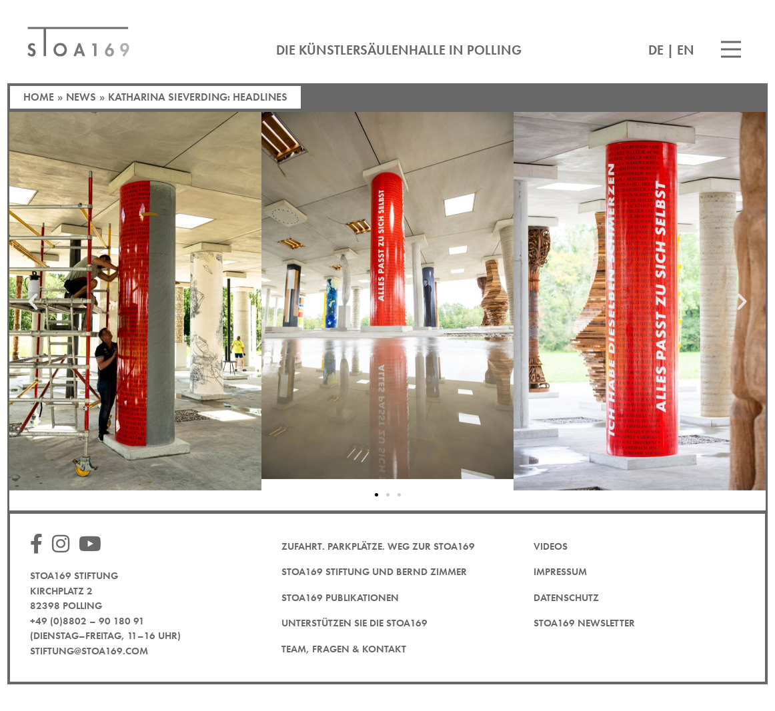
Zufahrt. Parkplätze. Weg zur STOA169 (378, 546)
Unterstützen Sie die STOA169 (354, 623)
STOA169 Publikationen (340, 597)
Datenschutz (566, 597)
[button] (33, 301)
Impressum (560, 571)
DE (656, 50)
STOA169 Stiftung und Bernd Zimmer (374, 571)
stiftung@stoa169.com (89, 651)
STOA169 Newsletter (584, 623)
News (81, 97)
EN (685, 50)
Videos (551, 546)
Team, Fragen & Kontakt (343, 649)
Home (38, 97)
